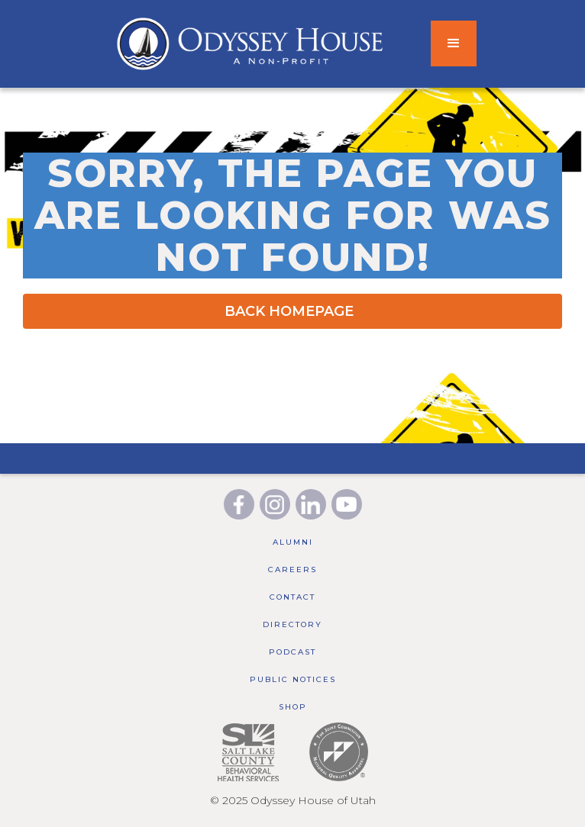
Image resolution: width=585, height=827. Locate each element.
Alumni (293, 542)
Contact (292, 597)
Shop (293, 707)
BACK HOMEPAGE (289, 311)
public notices (293, 679)
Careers (292, 569)
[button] (454, 43)
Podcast (292, 652)
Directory (292, 624)
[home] (215, 44)
